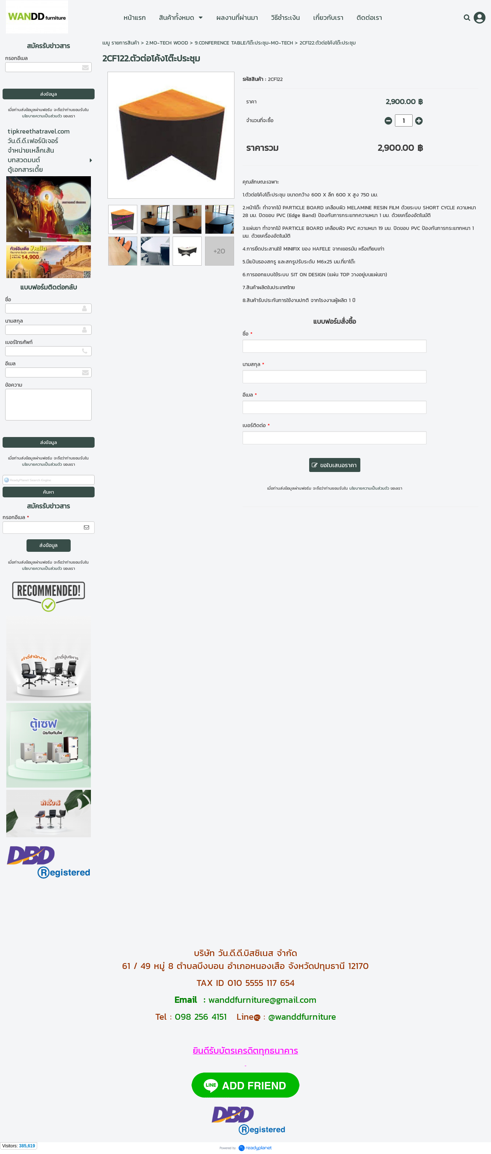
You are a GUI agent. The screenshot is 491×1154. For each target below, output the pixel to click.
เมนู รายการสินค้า (120, 43)
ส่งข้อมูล (48, 545)
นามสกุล (14, 321)
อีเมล (10, 363)
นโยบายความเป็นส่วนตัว (42, 116)
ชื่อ (8, 299)
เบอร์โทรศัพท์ (18, 342)
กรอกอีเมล (16, 58)
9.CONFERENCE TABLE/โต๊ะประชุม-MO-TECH (244, 43)
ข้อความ (13, 385)
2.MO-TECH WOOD (167, 43)
